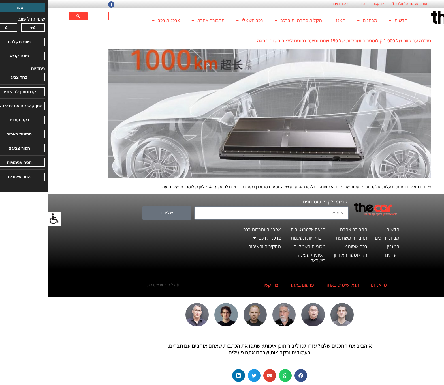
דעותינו (345, 254)
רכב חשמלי (201, 20)
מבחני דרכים (339, 238)
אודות (314, 3)
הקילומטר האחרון (303, 254)
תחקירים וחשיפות (216, 246)
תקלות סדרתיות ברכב (250, 20)
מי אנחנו (331, 284)
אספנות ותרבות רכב (214, 229)
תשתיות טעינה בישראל (264, 257)
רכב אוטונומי (308, 246)
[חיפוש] (53, 16)
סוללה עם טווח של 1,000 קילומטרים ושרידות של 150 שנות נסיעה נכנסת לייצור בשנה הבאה (296, 40)
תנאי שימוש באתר (295, 284)
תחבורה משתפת (304, 238)
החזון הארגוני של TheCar (362, 3)
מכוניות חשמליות (262, 246)
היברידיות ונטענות (260, 238)
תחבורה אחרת (160, 20)
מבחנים (319, 20)
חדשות (350, 20)
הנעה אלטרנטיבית (260, 229)
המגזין (292, 20)
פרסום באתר (293, 3)
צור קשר (331, 3)
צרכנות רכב (118, 20)
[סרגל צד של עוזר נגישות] (7, 219)
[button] (253, 375)
